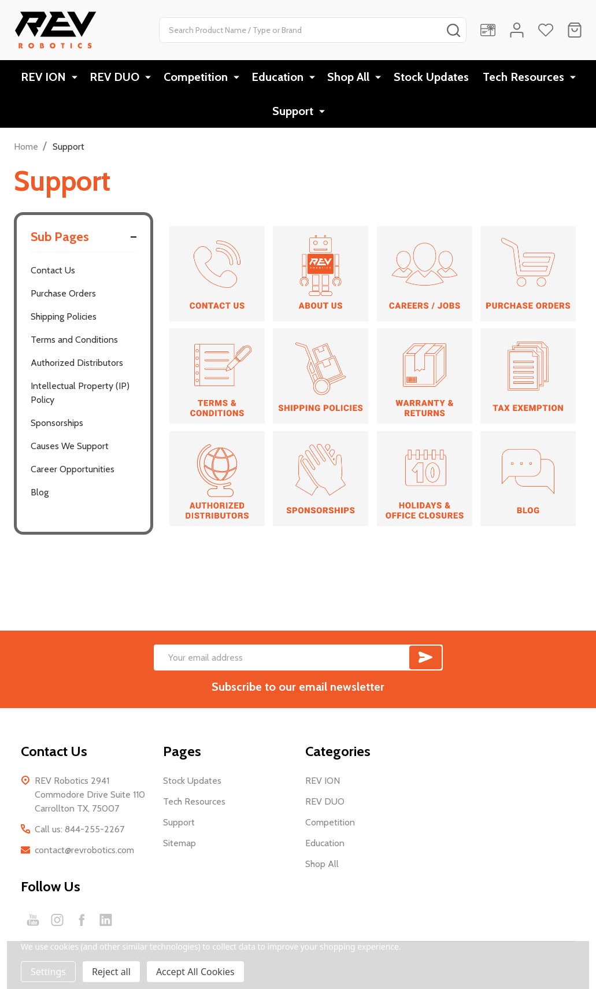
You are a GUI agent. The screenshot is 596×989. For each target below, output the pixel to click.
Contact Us (53, 274)
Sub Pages (83, 241)
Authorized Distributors (77, 366)
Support (294, 114)
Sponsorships (57, 426)
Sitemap (179, 847)
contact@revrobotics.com (84, 854)
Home (26, 150)
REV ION (46, 78)
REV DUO (117, 78)
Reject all (111, 971)
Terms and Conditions (74, 343)
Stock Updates (430, 78)
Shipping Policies (64, 320)
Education (278, 78)
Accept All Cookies (195, 971)
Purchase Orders (63, 297)
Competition (197, 78)
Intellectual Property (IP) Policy (80, 396)
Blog (40, 496)
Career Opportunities (72, 473)
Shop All (348, 78)
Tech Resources (524, 78)
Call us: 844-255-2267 (79, 833)
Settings (48, 971)
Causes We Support (70, 450)
